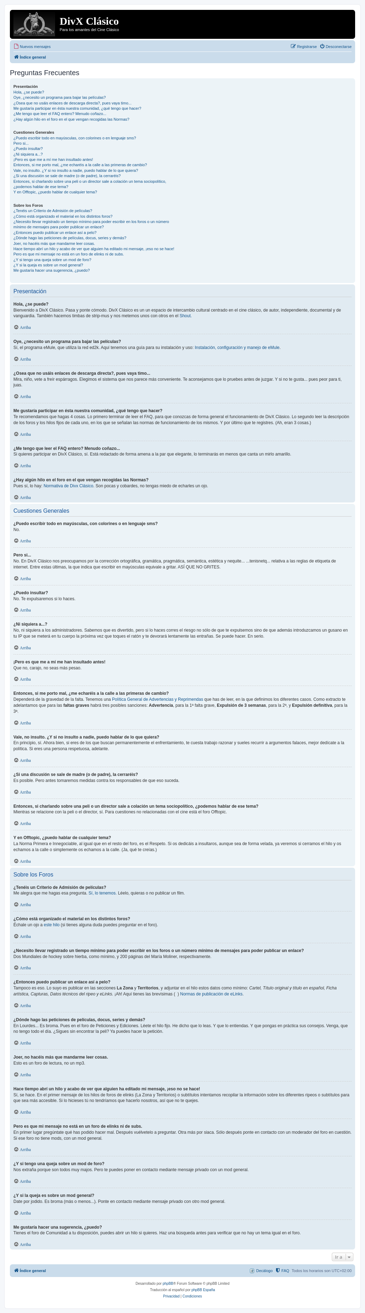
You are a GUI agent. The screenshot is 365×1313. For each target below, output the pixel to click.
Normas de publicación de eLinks (211, 994)
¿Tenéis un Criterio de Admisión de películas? (52, 211)
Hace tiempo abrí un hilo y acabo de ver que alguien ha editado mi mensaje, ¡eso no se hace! (93, 249)
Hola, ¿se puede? (28, 92)
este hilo (52, 924)
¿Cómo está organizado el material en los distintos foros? (63, 216)
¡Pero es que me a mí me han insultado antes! (53, 159)
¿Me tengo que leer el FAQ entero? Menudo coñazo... (59, 114)
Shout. (186, 315)
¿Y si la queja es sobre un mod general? (48, 265)
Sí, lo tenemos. (103, 893)
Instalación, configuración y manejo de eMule (237, 347)
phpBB (168, 1283)
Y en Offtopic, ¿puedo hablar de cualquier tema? (55, 192)
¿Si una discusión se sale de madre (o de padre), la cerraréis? (67, 176)
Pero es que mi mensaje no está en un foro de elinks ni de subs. (68, 254)
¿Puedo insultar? (28, 148)
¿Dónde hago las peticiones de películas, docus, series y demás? (69, 238)
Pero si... (21, 143)
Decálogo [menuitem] (264, 1271)
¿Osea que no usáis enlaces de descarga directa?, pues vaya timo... (72, 103)
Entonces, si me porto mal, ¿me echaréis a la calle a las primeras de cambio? (80, 165)
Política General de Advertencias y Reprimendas (157, 699)
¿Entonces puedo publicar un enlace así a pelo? (54, 232)
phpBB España (203, 1290)
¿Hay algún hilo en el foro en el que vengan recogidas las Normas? (71, 119)
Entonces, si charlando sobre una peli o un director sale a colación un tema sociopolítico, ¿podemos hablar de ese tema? (89, 184)
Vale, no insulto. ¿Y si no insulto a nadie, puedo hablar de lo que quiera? (75, 170)
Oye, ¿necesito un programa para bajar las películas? (59, 97)
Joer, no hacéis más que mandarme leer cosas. (54, 243)
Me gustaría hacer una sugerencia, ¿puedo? (51, 270)
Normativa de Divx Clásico (68, 485)
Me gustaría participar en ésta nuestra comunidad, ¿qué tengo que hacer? (77, 108)
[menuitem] (31, 46)
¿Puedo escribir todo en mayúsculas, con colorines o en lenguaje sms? (74, 138)
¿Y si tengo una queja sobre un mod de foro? (52, 260)
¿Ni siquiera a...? (28, 154)
